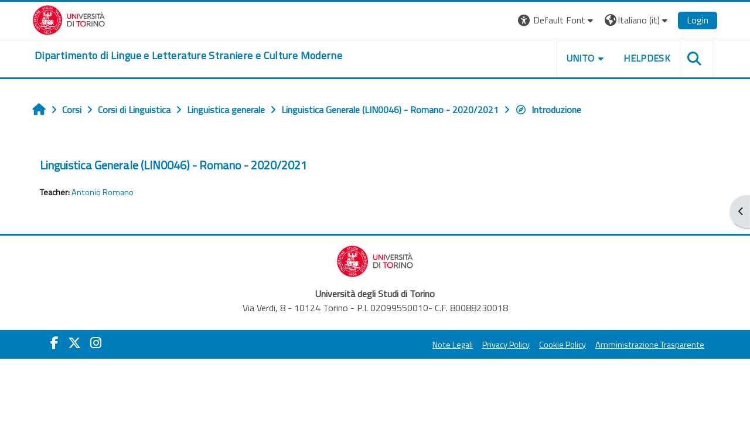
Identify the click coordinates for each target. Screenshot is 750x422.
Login (697, 20)
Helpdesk (646, 58)
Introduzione (548, 110)
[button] (557, 20)
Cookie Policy (562, 344)
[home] (188, 55)
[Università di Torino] (68, 19)
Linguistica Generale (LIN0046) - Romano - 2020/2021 (173, 165)
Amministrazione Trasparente (649, 344)
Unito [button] (581, 58)
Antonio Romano (102, 192)
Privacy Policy (506, 344)
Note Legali (452, 344)
